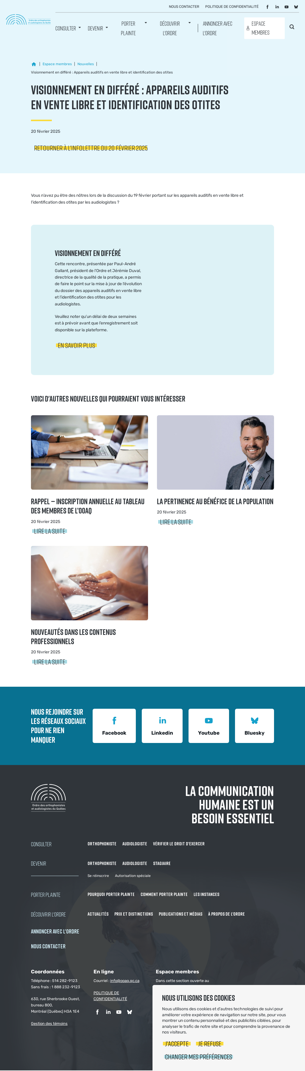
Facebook (114, 725)
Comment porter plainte (164, 895)
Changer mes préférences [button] (198, 1056)
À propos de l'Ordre (226, 914)
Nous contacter (184, 7)
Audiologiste (134, 844)
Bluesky (254, 725)
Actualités (98, 914)
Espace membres (261, 28)
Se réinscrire (98, 876)
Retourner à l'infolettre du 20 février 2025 (91, 148)
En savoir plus (76, 345)
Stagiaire (162, 864)
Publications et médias (180, 914)
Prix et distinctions (133, 914)
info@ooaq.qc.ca (124, 981)
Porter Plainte (128, 28)
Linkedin (162, 725)
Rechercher (292, 27)
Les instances (206, 895)
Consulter (65, 28)
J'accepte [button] (177, 1043)
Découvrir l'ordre (170, 28)
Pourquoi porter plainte (111, 895)
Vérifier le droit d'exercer (179, 844)
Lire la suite (49, 531)
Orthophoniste (102, 844)
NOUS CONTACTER (48, 946)
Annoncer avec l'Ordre (217, 28)
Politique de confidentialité (232, 7)
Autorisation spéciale (133, 876)
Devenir (95, 28)
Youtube (209, 725)
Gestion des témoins (49, 1024)
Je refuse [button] (209, 1043)
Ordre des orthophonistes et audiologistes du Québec (28, 19)
